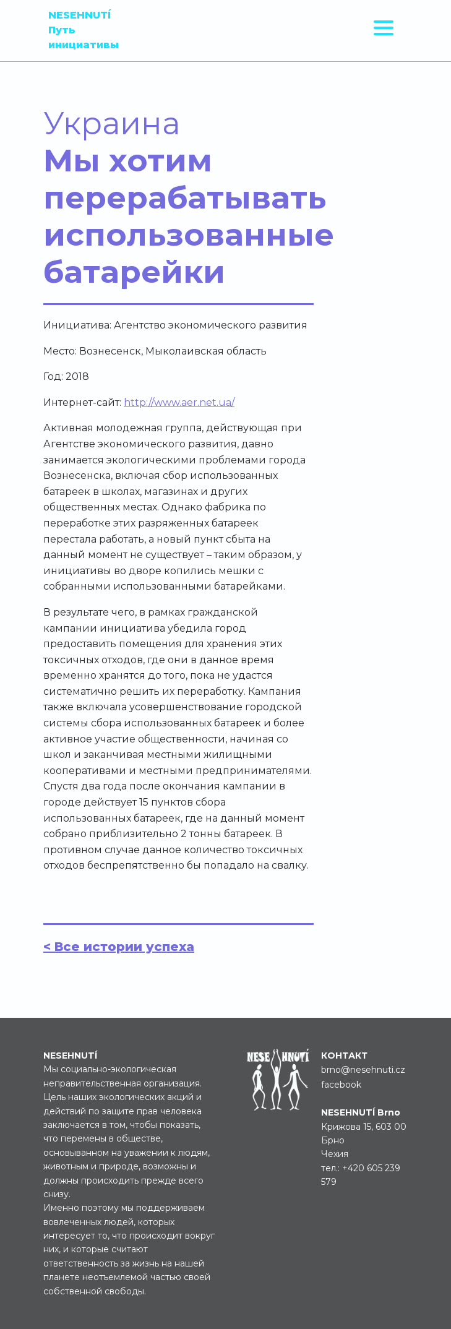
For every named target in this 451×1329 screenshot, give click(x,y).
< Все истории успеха (118, 946)
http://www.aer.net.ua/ (179, 402)
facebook (341, 1084)
